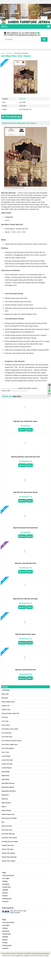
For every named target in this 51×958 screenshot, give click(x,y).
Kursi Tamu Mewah (8, 748)
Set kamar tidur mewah (9, 837)
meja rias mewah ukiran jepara (25, 634)
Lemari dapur (6, 756)
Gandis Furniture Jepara (41, 955)
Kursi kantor (6, 725)
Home (3, 53)
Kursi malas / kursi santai (10, 729)
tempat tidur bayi (7, 849)
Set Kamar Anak (7, 830)
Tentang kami (6, 898)
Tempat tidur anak (8, 845)
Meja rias (9, 53)
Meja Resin (5, 795)
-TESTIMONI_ (6, 690)
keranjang (5, 884)
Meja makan (5, 779)
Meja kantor (5, 775)
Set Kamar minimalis (8, 834)
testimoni (5, 901)
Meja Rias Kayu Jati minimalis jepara (25, 421)
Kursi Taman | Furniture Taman (11, 740)
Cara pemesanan (8, 875)
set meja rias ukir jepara (16, 56)
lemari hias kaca (7, 760)
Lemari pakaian (7, 768)
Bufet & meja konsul (8, 702)
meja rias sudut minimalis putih (25, 670)
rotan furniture (7, 826)
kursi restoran (6, 733)
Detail (22, 430)
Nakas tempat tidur (8, 814)
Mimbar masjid (6, 810)
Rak (3, 822)
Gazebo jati (5, 705)
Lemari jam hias (7, 764)
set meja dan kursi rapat (10, 841)
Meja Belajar (6, 771)
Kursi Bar (5, 717)
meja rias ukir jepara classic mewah (25, 492)
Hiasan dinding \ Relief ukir (10, 713)
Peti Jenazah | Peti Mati (9, 818)
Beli (29, 430)
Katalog (4, 881)
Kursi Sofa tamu (7, 737)
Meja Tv (4, 806)
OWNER (5, 890)
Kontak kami (6, 887)
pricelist (4, 893)
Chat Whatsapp (11, 116)
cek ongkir (5, 878)
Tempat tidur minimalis (9, 857)
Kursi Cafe (5, 721)
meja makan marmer (8, 783)
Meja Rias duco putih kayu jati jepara (25, 599)
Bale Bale (5, 698)
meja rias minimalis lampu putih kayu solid (25, 457)
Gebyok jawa (6, 709)
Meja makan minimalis (9, 791)
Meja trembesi (6, 803)
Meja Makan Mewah (8, 787)
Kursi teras (5, 752)
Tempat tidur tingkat (8, 861)
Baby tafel (5, 694)
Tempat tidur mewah (8, 853)
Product (5, 896)
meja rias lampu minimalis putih (25, 563)
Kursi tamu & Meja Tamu (10, 744)
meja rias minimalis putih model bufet (25, 528)
